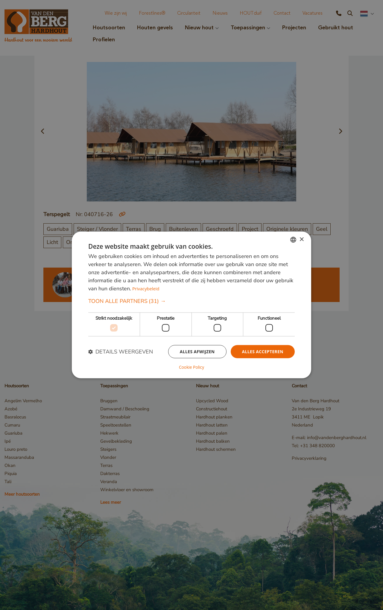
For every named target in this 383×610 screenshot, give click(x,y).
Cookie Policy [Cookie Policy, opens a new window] (191, 367)
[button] (191, 302)
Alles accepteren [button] (262, 351)
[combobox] (293, 240)
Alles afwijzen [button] (197, 351)
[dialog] (191, 305)
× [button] (301, 239)
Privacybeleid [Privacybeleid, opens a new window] (146, 289)
